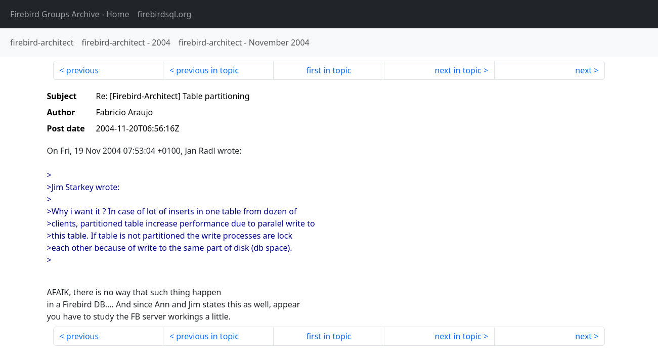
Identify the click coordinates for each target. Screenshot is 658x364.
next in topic (457, 70)
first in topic (328, 70)
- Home (69, 14)
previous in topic (207, 70)
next (583, 70)
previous (82, 70)
